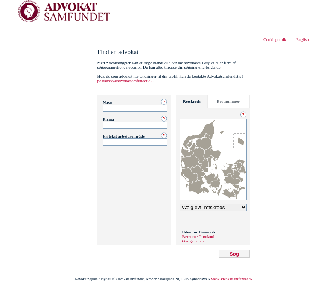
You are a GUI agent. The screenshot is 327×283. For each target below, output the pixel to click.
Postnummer (228, 101)
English (302, 39)
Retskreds (192, 101)
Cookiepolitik (274, 39)
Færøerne (190, 236)
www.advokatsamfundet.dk (231, 279)
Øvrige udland (194, 241)
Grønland (206, 236)
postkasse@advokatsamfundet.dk (125, 80)
